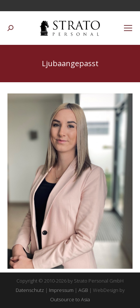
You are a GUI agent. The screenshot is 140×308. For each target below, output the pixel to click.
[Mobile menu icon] (128, 28)
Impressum (61, 290)
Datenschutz (30, 290)
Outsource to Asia (70, 299)
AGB (83, 290)
